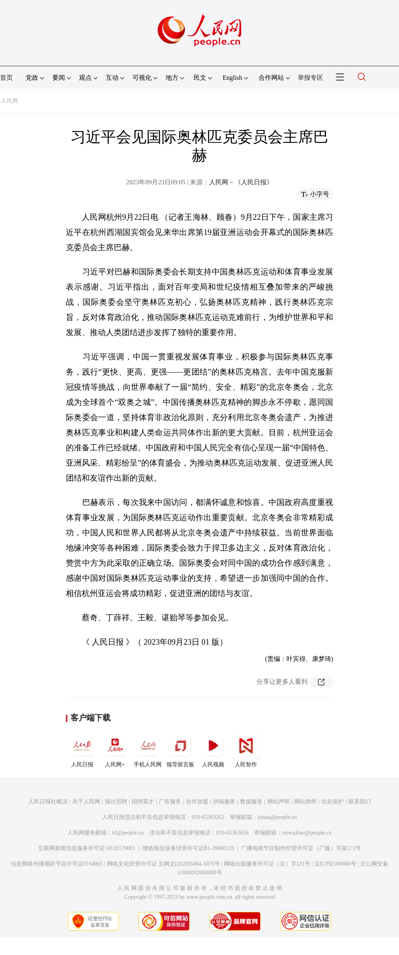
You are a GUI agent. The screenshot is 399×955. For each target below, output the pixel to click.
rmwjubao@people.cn (307, 833)
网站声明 (278, 802)
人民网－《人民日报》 (241, 182)
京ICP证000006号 (335, 864)
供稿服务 (224, 802)
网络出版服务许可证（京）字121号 (267, 864)
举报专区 (310, 77)
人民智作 (246, 750)
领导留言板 (180, 750)
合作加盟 (197, 802)
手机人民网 (148, 750)
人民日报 (82, 750)
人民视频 (213, 750)
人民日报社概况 (47, 802)
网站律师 (305, 802)
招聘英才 (143, 802)
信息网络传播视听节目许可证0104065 (57, 864)
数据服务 (251, 802)
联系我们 (359, 802)
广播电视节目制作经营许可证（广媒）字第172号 (301, 848)
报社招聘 (116, 802)
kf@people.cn (128, 833)
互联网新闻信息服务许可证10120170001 (87, 848)
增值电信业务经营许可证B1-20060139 (188, 848)
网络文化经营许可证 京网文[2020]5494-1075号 (163, 864)
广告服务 (170, 802)
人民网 (9, 101)
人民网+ (115, 750)
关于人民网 (86, 802)
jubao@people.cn (277, 817)
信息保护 (332, 802)
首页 (6, 77)
